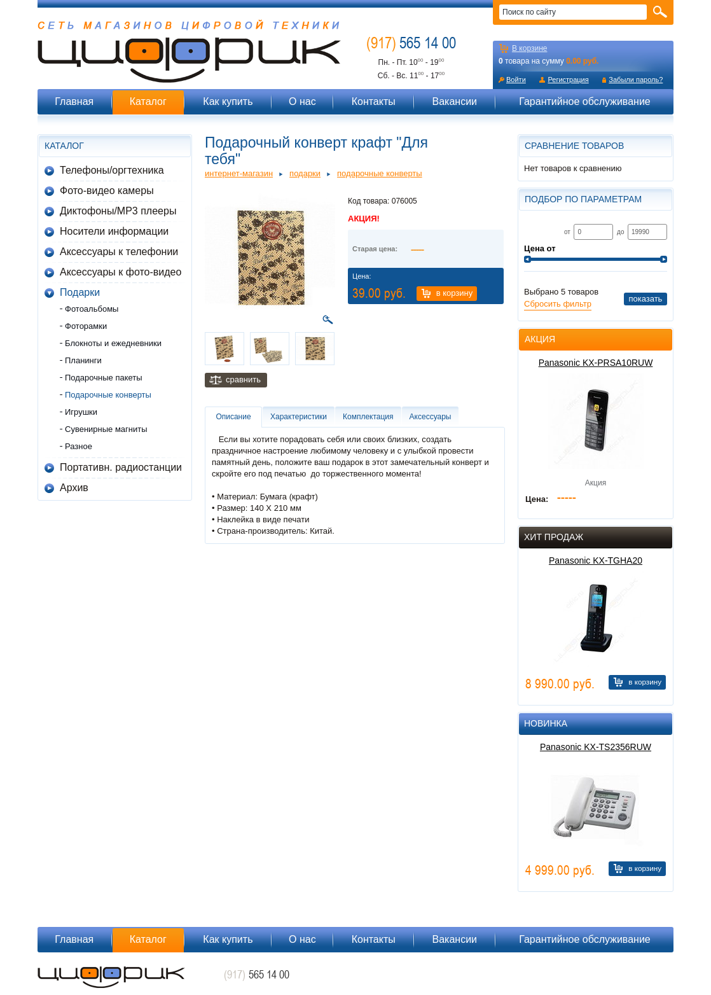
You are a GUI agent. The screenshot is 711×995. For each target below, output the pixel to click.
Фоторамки (86, 326)
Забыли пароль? (636, 79)
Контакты (374, 101)
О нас (302, 101)
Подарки (80, 292)
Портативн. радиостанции (121, 467)
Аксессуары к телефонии (119, 251)
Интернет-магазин (239, 173)
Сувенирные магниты (106, 429)
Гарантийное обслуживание (585, 101)
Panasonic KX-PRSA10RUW (596, 363)
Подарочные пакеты (103, 377)
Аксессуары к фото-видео (120, 272)
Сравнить (243, 379)
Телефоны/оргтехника (112, 170)
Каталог (148, 101)
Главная (74, 101)
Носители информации (114, 231)
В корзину (454, 293)
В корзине (529, 48)
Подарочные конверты (108, 395)
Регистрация (568, 79)
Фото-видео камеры (107, 190)
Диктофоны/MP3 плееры (118, 210)
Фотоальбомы (91, 309)
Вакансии (454, 101)
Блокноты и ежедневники (113, 343)
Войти (516, 79)
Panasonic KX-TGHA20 (595, 560)
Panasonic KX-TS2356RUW (595, 747)
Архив (74, 487)
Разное (78, 446)
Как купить (227, 101)
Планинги (83, 360)
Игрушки (81, 412)
